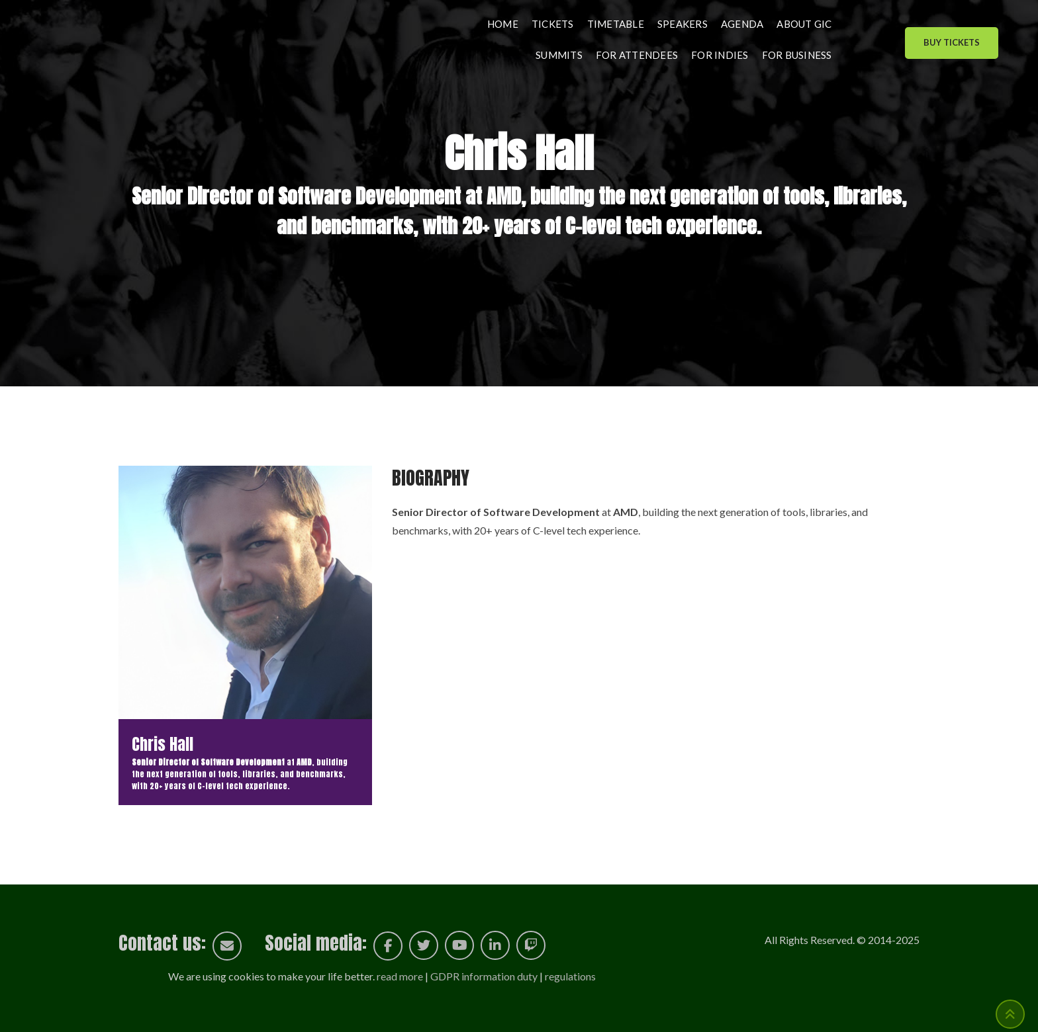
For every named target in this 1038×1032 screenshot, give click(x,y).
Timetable (615, 24)
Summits (559, 55)
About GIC (804, 24)
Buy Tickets (951, 42)
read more (400, 976)
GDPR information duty (484, 976)
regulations (570, 976)
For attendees (637, 55)
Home (502, 24)
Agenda (742, 24)
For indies (720, 55)
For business (797, 55)
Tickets (553, 24)
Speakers (682, 24)
